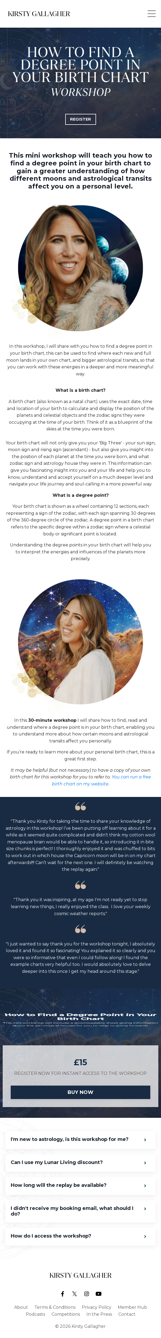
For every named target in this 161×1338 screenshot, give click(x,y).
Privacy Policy (96, 1307)
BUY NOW (81, 1092)
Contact (127, 1314)
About (21, 1307)
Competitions (66, 1314)
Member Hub (132, 1307)
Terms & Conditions (54, 1307)
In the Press (99, 1314)
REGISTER (80, 119)
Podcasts (35, 1314)
